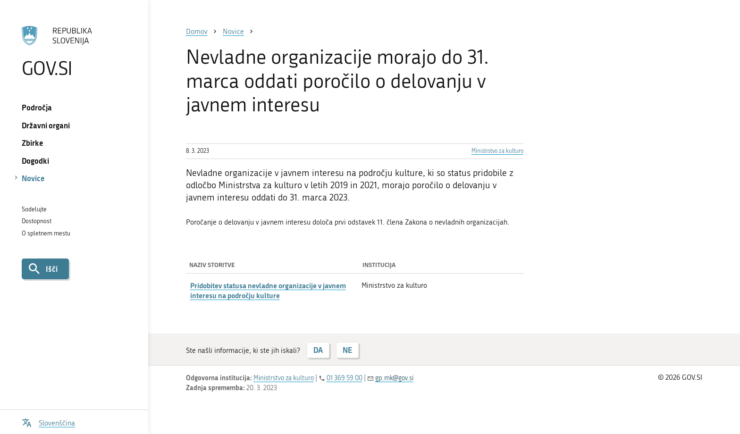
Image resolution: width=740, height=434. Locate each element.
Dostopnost (36, 221)
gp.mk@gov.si (394, 378)
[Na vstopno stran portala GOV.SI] (74, 51)
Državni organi (46, 125)
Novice (33, 178)
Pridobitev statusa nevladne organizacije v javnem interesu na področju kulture (268, 290)
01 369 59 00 (344, 378)
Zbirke (32, 142)
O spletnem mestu (46, 233)
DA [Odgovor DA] (318, 349)
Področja (37, 107)
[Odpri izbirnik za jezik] (48, 422)
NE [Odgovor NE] (347, 349)
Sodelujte (34, 209)
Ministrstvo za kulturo (497, 151)
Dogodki (35, 160)
